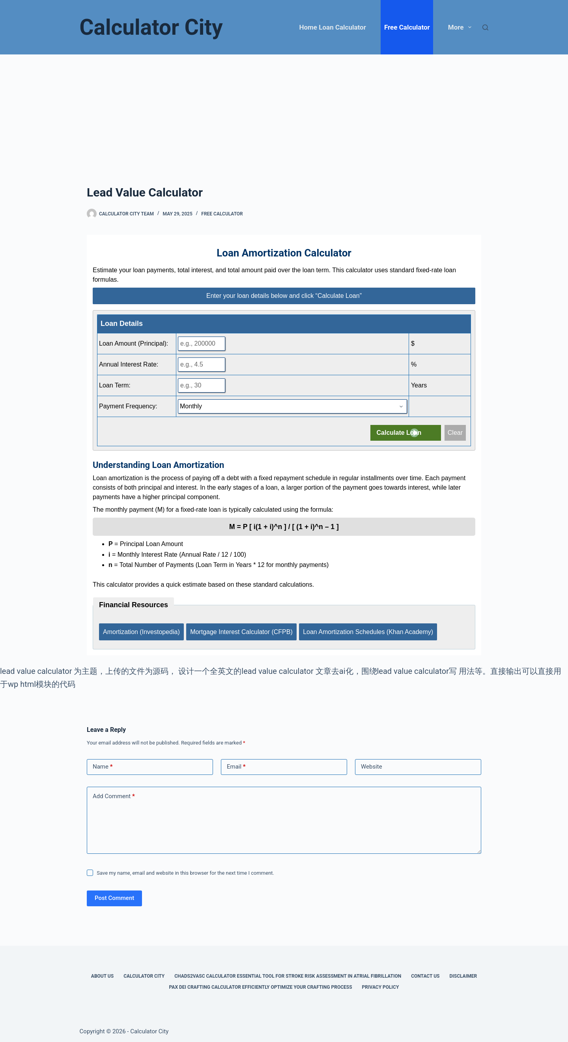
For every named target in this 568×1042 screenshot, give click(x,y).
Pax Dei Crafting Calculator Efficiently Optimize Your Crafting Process (260, 983)
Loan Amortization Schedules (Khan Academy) (370, 630)
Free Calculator (407, 27)
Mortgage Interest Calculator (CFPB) (242, 630)
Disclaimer (463, 972)
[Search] (485, 27)
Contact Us (425, 972)
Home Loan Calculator (332, 27)
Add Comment (114, 793)
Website (371, 763)
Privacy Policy (380, 983)
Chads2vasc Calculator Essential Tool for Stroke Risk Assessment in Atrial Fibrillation (287, 972)
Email (236, 764)
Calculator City (151, 27)
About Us (102, 972)
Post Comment (114, 894)
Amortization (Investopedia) (141, 630)
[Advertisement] (284, 113)
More (461, 27)
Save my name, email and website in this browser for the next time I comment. (185, 869)
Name (103, 764)
